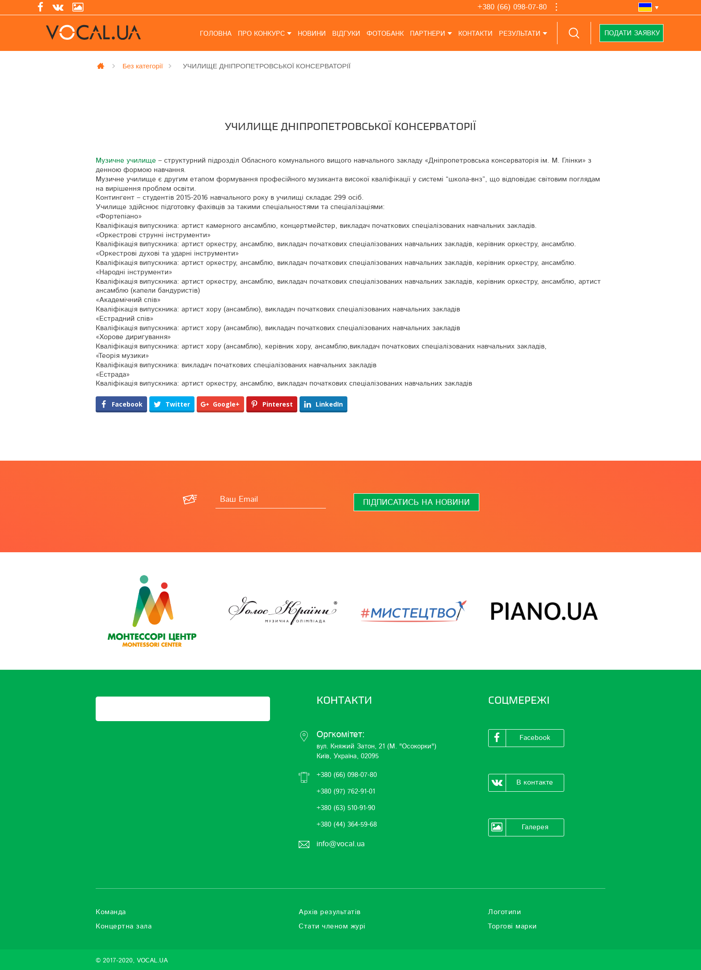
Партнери (427, 33)
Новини (312, 33)
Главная (101, 65)
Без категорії (142, 66)
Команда (111, 911)
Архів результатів (330, 911)
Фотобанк (385, 33)
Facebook (519, 738)
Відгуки (346, 33)
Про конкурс (261, 33)
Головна (216, 33)
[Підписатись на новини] (416, 502)
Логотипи (504, 911)
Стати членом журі (332, 926)
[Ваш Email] (270, 499)
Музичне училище (126, 160)
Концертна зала (124, 926)
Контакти (475, 33)
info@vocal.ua (341, 844)
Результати (520, 33)
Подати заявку (631, 33)
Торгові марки (512, 926)
